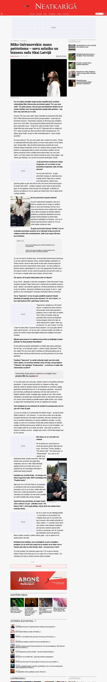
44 (27, 647)
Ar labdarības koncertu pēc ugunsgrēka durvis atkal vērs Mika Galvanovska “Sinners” (31, 611)
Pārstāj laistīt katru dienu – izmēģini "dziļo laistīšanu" (85, 55)
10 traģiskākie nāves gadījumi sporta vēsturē (29, 672)
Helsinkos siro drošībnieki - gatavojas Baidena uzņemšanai (34, 657)
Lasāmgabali (52, 14)
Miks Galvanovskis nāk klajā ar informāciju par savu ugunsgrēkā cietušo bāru (45, 611)
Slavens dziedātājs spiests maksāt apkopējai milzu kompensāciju (40, 245)
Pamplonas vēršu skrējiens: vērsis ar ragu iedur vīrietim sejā (86, 73)
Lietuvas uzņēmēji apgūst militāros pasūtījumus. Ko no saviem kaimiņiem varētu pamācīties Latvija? (39, 666)
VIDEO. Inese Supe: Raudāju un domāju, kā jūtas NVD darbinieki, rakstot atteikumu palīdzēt (40, 251)
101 (54, 636)
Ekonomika (66, 14)
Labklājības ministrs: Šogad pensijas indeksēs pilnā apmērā (34, 627)
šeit (36, 376)
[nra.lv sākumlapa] (27, 6)
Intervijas (32, 14)
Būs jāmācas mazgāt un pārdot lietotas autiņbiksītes (32, 642)
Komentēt (38, 566)
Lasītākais (74, 41)
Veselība (59, 14)
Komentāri (39, 14)
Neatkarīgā (16, 41)
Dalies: (32, 561)
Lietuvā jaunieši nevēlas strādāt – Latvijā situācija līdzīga (33, 652)
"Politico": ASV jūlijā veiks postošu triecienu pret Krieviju (34, 637)
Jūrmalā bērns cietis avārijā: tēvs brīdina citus (86, 46)
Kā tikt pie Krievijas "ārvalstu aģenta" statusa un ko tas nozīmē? (36, 662)
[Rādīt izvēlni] (1, 13)
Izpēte (45, 14)
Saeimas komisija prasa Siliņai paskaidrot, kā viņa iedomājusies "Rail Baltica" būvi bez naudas (40, 646)
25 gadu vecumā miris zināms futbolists (83, 63)
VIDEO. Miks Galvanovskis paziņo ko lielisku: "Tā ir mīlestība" (16, 610)
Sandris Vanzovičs (14, 56)
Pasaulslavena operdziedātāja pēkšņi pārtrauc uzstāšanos (84, 82)
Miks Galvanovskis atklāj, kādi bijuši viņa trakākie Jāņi (59, 609)
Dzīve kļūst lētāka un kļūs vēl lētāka (27, 632)
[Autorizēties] (105, 13)
